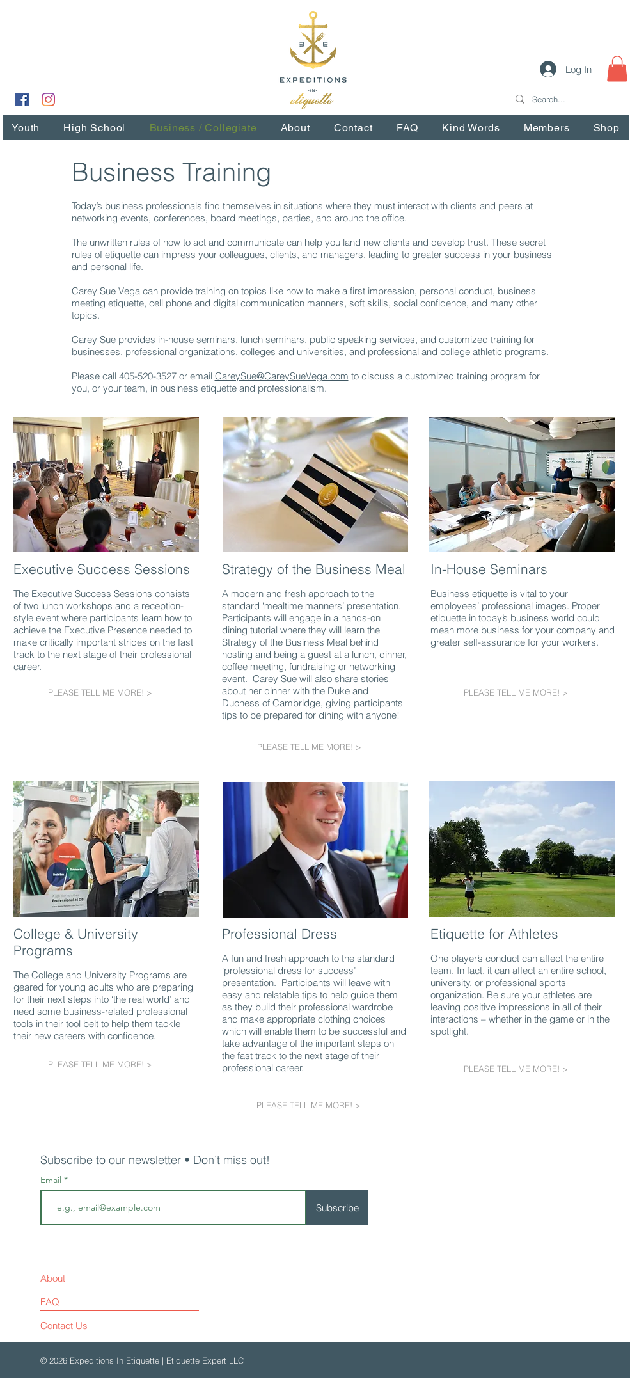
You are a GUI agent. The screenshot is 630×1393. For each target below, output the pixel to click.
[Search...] (567, 99)
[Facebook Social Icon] (22, 99)
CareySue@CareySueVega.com (282, 376)
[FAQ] (77, 1302)
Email (52, 1179)
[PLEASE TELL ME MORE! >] (106, 692)
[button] (617, 69)
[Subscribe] (337, 1207)
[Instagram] (48, 99)
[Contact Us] (88, 1325)
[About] (95, 1278)
